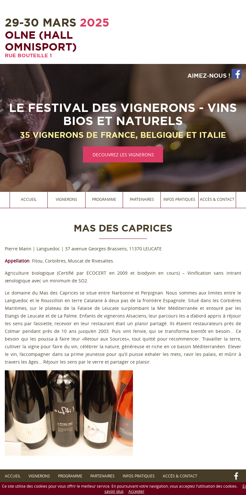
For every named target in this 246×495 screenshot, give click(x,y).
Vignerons (66, 199)
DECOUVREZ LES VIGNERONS (123, 155)
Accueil (29, 199)
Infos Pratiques (179, 199)
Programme (104, 199)
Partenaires (142, 199)
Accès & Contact (217, 199)
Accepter (136, 491)
